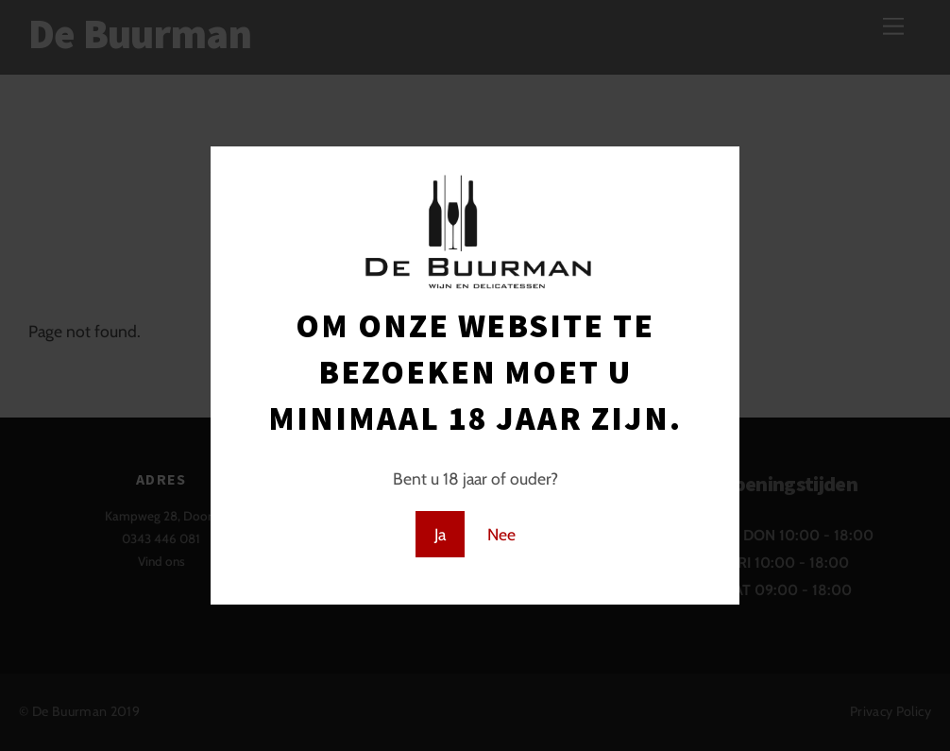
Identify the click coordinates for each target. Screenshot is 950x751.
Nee (501, 534)
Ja (440, 534)
